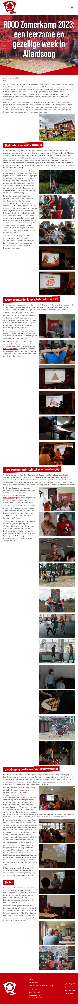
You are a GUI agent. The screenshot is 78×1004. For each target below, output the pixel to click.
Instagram (70, 984)
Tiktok (68, 987)
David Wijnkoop (9, 243)
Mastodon (70, 990)
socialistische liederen (38, 153)
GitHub (69, 993)
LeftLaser (50, 477)
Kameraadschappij (10, 498)
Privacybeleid (33, 982)
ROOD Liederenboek (10, 349)
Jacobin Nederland (18, 333)
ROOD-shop (19, 536)
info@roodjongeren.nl (36, 989)
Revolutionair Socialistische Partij (41, 986)
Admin (31, 979)
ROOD (5, 80)
